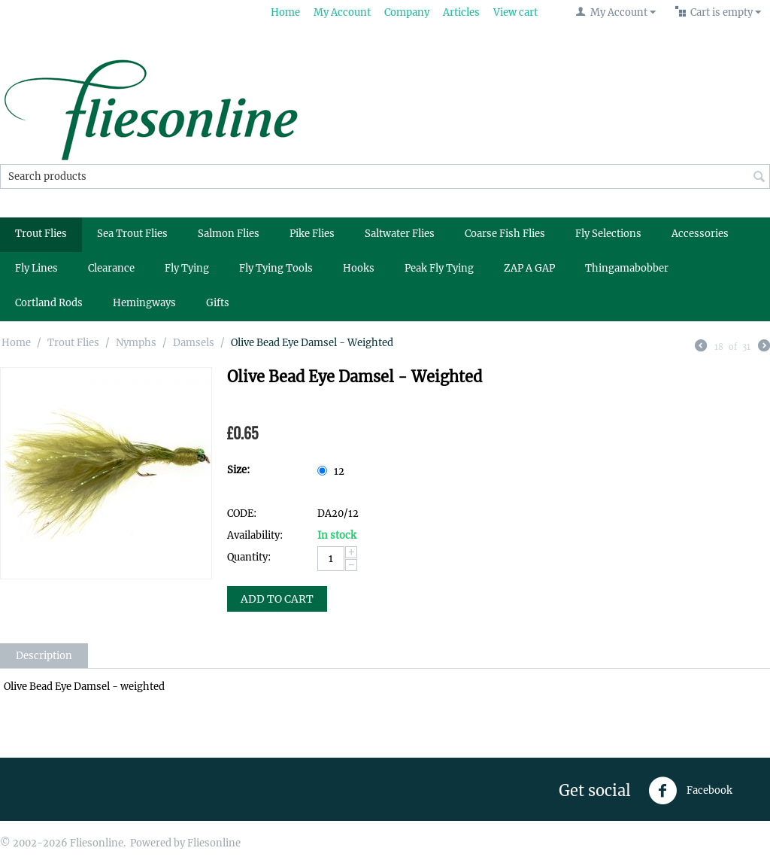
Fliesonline (214, 843)
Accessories (700, 233)
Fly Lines (36, 268)
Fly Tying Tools (276, 268)
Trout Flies (41, 233)
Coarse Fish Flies (505, 233)
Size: (238, 469)
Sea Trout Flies (132, 233)
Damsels (193, 342)
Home (285, 12)
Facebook (690, 790)
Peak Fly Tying (439, 268)
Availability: (255, 535)
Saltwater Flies (400, 233)
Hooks (358, 268)
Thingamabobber (626, 268)
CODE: (241, 513)
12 (332, 471)
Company (406, 12)
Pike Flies (312, 233)
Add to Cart (277, 599)
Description (44, 655)
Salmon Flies (228, 233)
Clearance (111, 268)
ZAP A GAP (529, 268)
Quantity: (249, 557)
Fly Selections (608, 233)
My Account (342, 12)
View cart (515, 12)
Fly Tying (187, 268)
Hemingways (144, 302)
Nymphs (136, 342)
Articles (461, 12)
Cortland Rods (49, 302)
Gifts (217, 302)
